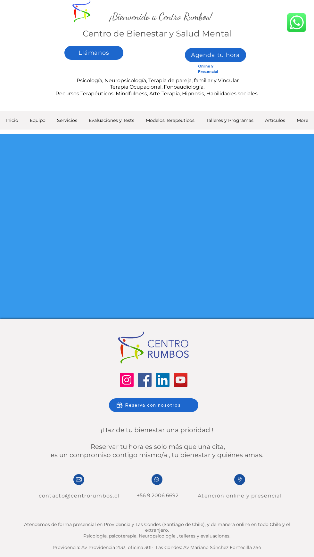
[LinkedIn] (162, 380)
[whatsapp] (296, 22)
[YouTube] (180, 380)
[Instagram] (127, 380)
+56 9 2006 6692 (157, 495)
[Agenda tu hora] (215, 55)
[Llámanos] (93, 53)
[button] (111, 122)
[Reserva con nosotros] (153, 405)
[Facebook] (145, 380)
